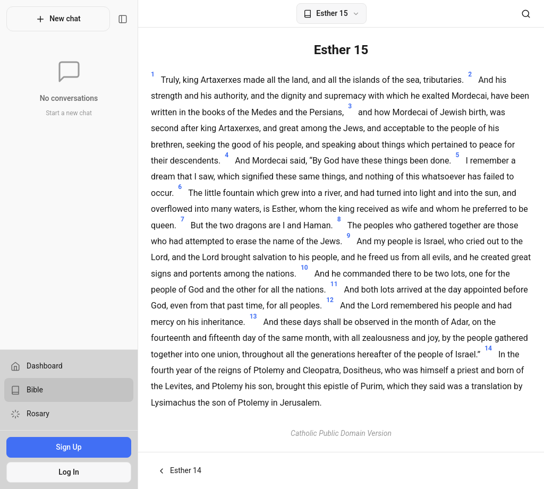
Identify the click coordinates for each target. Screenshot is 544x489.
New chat (58, 19)
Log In (68, 472)
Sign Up (68, 447)
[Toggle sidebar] (122, 19)
